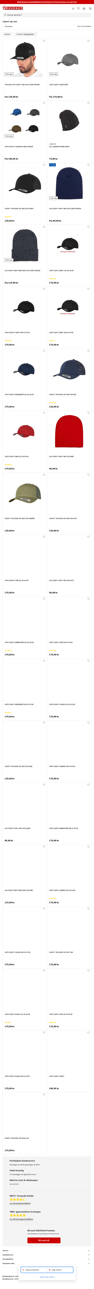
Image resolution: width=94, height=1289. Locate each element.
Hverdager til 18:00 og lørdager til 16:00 (24, 1165)
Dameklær (9, 26)
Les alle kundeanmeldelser (20, 1203)
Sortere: (26, 34)
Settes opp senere (47, 1277)
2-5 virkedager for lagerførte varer (23, 1174)
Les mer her (14, 1184)
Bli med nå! (43, 1240)
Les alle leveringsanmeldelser (21, 1219)
